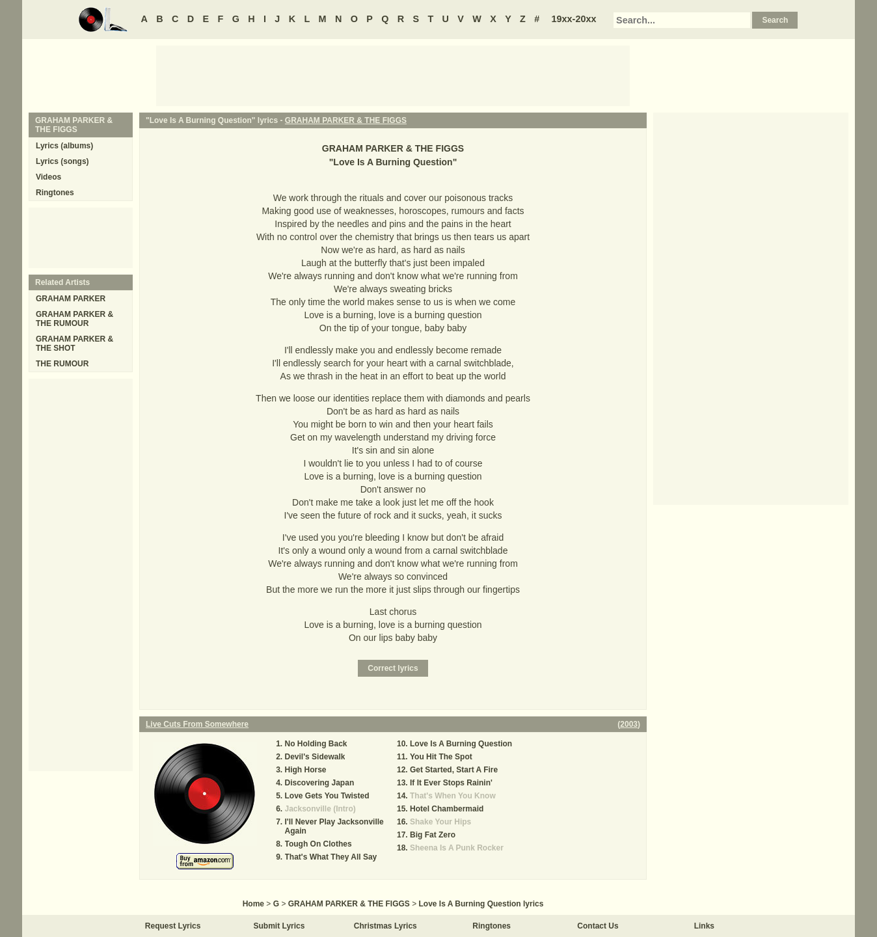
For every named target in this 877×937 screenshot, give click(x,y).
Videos (48, 177)
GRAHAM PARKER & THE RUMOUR (74, 319)
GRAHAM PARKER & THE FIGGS (346, 120)
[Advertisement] (393, 75)
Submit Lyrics (279, 925)
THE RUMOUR (62, 363)
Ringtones (55, 192)
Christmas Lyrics (385, 925)
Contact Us (597, 925)
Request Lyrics (173, 925)
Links (704, 925)
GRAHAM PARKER (70, 298)
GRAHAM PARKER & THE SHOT (74, 343)
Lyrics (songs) (62, 161)
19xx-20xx (574, 19)
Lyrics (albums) (64, 145)
